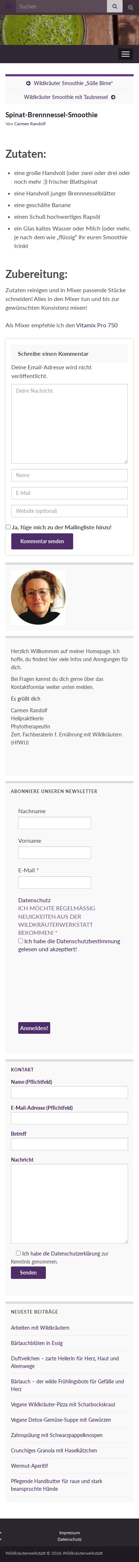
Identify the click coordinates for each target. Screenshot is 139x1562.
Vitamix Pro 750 (97, 324)
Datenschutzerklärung (75, 1253)
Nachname (31, 810)
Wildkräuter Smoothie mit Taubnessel (66, 97)
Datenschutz (34, 899)
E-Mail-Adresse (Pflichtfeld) (69, 1114)
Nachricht (69, 1200)
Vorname (29, 840)
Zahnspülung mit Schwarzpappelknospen (57, 1435)
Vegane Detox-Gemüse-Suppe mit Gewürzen (61, 1420)
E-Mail (28, 869)
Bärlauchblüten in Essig (37, 1343)
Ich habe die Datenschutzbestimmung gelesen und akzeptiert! (69, 944)
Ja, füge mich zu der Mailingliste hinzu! (59, 526)
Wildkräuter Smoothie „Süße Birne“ (73, 83)
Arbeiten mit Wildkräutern (40, 1328)
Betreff (69, 1140)
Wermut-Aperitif (29, 1466)
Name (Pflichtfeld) (69, 1088)
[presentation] (48, 989)
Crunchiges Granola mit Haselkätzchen (54, 1450)
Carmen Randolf (29, 123)
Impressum (69, 1532)
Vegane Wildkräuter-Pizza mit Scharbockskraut (63, 1404)
